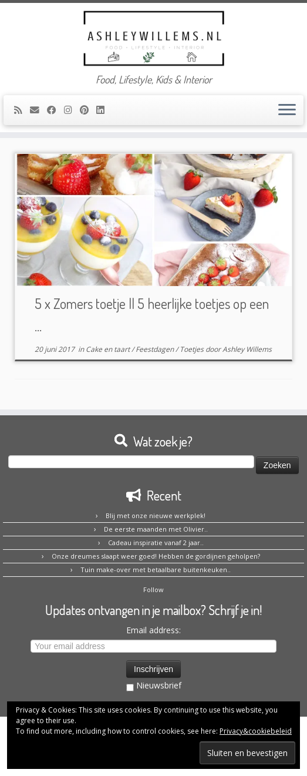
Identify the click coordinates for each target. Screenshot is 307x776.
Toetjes (192, 349)
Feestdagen (156, 349)
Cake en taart (108, 349)
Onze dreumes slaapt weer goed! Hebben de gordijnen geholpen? (156, 556)
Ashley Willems (247, 349)
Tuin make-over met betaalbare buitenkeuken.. (155, 569)
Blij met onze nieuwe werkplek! (155, 515)
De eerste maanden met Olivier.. (156, 529)
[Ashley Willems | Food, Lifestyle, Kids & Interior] (153, 38)
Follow (153, 589)
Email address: (153, 630)
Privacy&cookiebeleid (256, 731)
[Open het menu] (287, 110)
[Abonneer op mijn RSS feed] (22, 109)
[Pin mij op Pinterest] (88, 109)
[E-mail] (38, 109)
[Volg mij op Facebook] (55, 109)
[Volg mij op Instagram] (72, 109)
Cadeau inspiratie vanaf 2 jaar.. (156, 542)
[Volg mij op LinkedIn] (104, 109)
